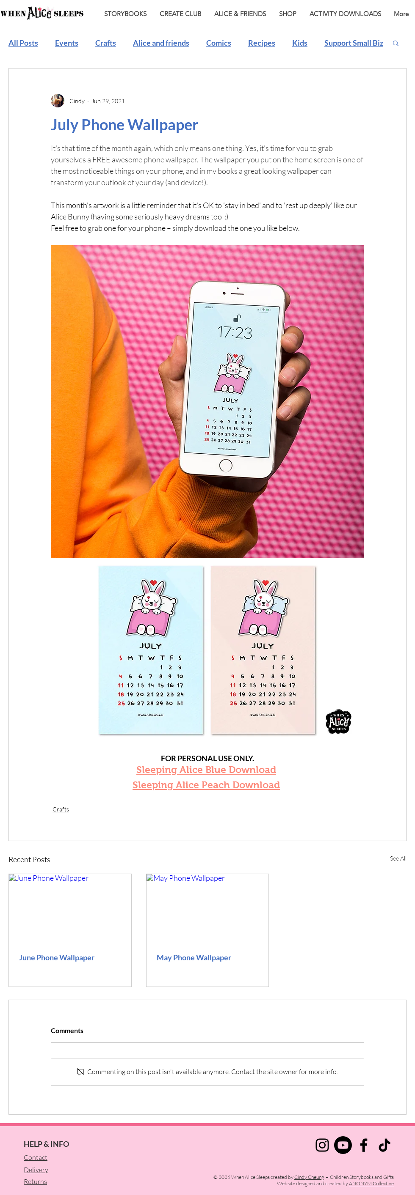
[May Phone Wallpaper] (208, 908)
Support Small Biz (353, 42)
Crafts (105, 42)
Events (66, 42)
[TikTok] (384, 1145)
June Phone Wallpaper (56, 957)
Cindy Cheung (309, 1177)
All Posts (23, 42)
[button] (396, 42)
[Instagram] (322, 1145)
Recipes (261, 42)
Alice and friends (161, 42)
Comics (218, 42)
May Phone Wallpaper (194, 957)
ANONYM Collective (371, 1183)
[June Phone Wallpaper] (70, 908)
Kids (299, 42)
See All (398, 858)
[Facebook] (364, 1145)
